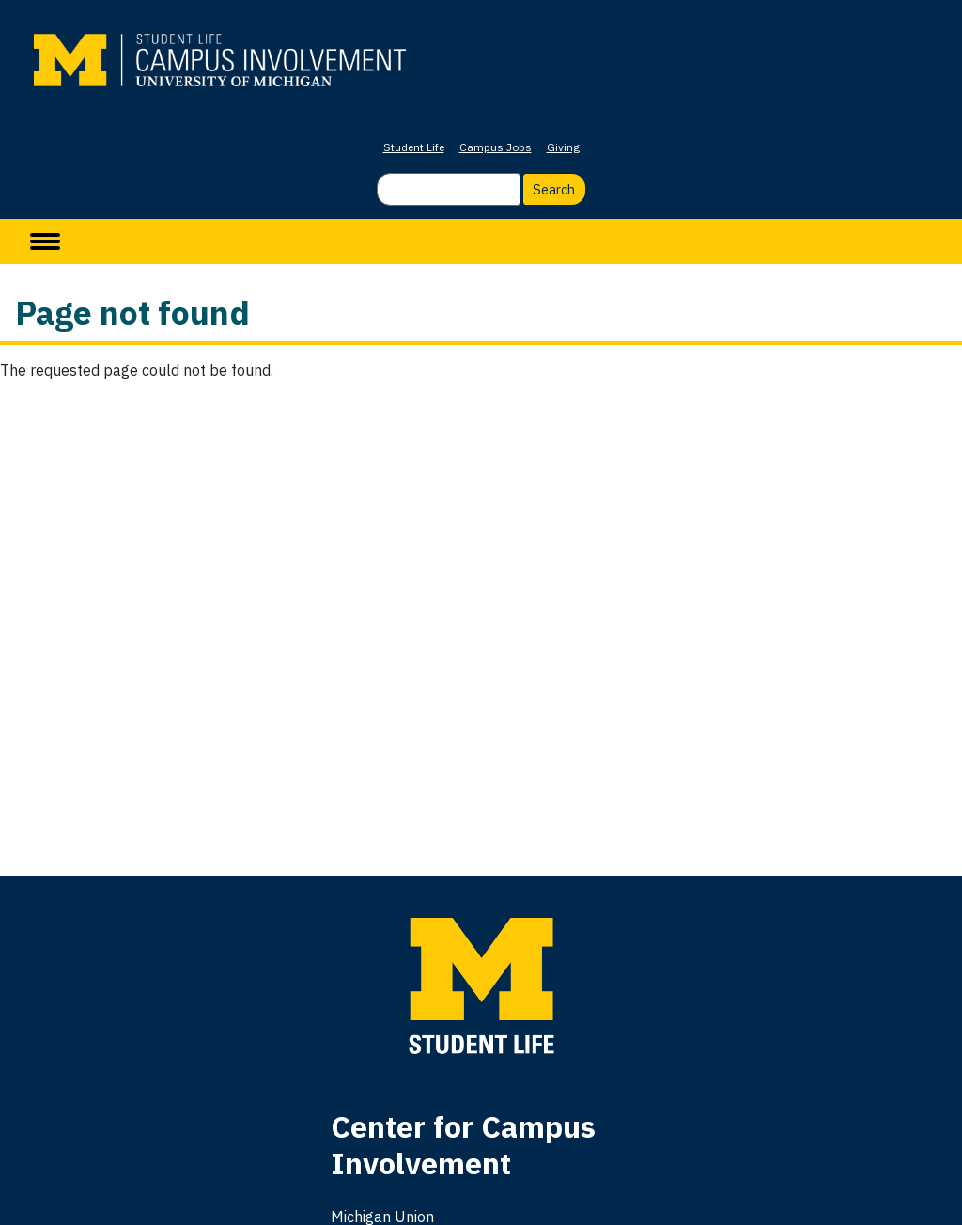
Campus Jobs (495, 147)
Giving (563, 147)
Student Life (413, 147)
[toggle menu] (45, 241)
